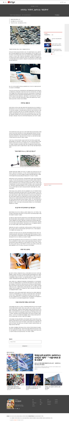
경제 (40, 399)
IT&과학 (41, 402)
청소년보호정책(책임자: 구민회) (38, 416)
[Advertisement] (23, 123)
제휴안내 (20, 416)
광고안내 (56, 402)
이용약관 (26, 416)
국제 (40, 401)
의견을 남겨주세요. (13, 341)
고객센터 (23, 416)
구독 (52, 34)
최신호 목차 (49, 401)
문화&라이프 (34, 402)
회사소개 (11, 416)
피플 (40, 404)
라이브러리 (49, 402)
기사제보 (56, 399)
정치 (33, 399)
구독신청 (56, 401)
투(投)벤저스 (47, 35)
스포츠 (33, 404)
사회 (33, 401)
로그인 (65, 2)
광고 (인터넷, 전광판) (16, 416)
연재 (48, 399)
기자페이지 (49, 404)
